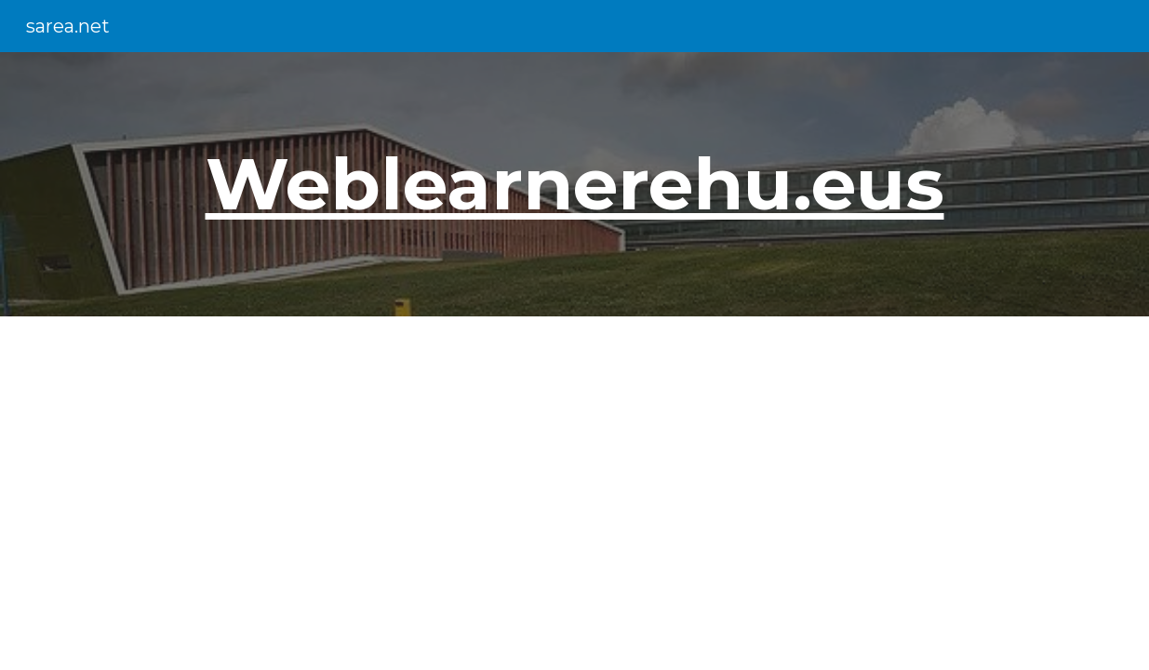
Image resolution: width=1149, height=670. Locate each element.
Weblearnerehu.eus (575, 183)
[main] (574, 184)
